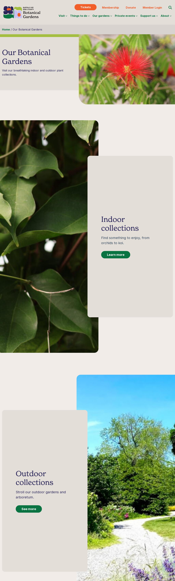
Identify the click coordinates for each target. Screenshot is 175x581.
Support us (149, 15)
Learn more (115, 258)
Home (6, 29)
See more (29, 512)
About (166, 15)
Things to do (80, 15)
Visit (63, 15)
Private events (126, 15)
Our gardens (102, 15)
